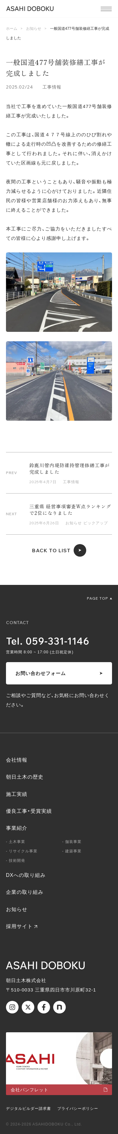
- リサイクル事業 (21, 851)
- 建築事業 (71, 851)
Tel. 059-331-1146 (47, 641)
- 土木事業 (15, 842)
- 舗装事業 (71, 842)
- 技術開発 (15, 860)
